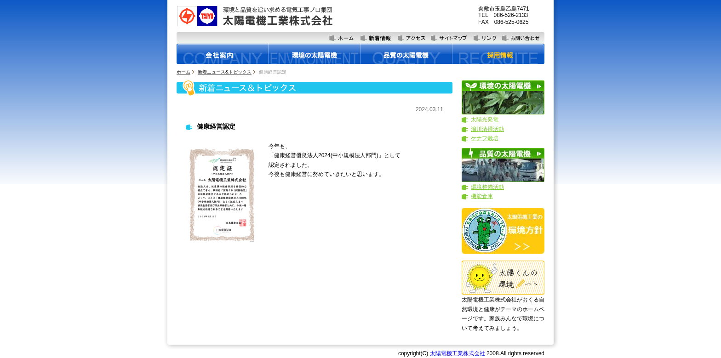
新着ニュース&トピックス (225, 71)
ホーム (183, 71)
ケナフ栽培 (484, 138)
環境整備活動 (487, 187)
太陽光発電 (484, 119)
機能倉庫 (482, 196)
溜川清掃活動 (487, 129)
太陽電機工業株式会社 (457, 353)
